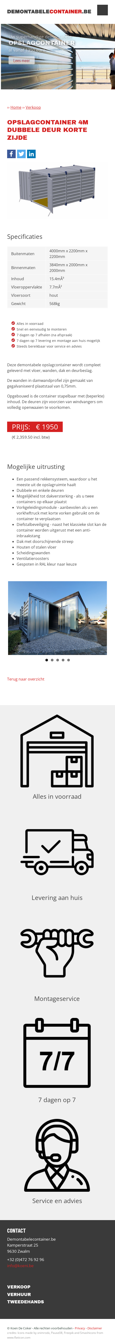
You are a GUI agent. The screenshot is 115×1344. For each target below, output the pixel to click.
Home (15, 107)
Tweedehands (25, 1302)
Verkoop (33, 107)
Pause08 (56, 1333)
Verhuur (19, 1294)
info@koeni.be (20, 1265)
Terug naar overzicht (25, 679)
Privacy (80, 1328)
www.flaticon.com (18, 1337)
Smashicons (88, 1333)
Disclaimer (94, 1328)
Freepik (69, 1333)
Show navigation (102, 10)
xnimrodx (43, 1333)
